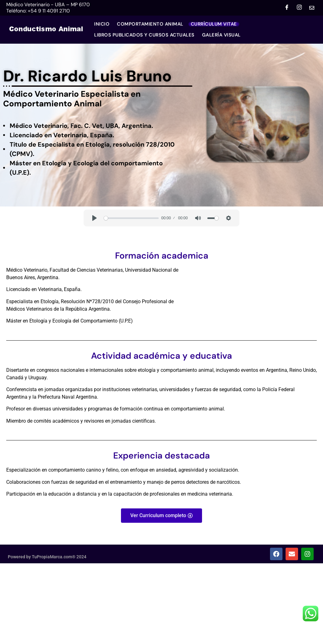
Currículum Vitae (214, 24)
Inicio (101, 24)
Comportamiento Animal (150, 24)
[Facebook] (287, 7)
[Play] (94, 218)
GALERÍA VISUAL (221, 35)
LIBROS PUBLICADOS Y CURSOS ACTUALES (144, 35)
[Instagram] (299, 7)
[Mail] (311, 7)
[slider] (131, 218)
